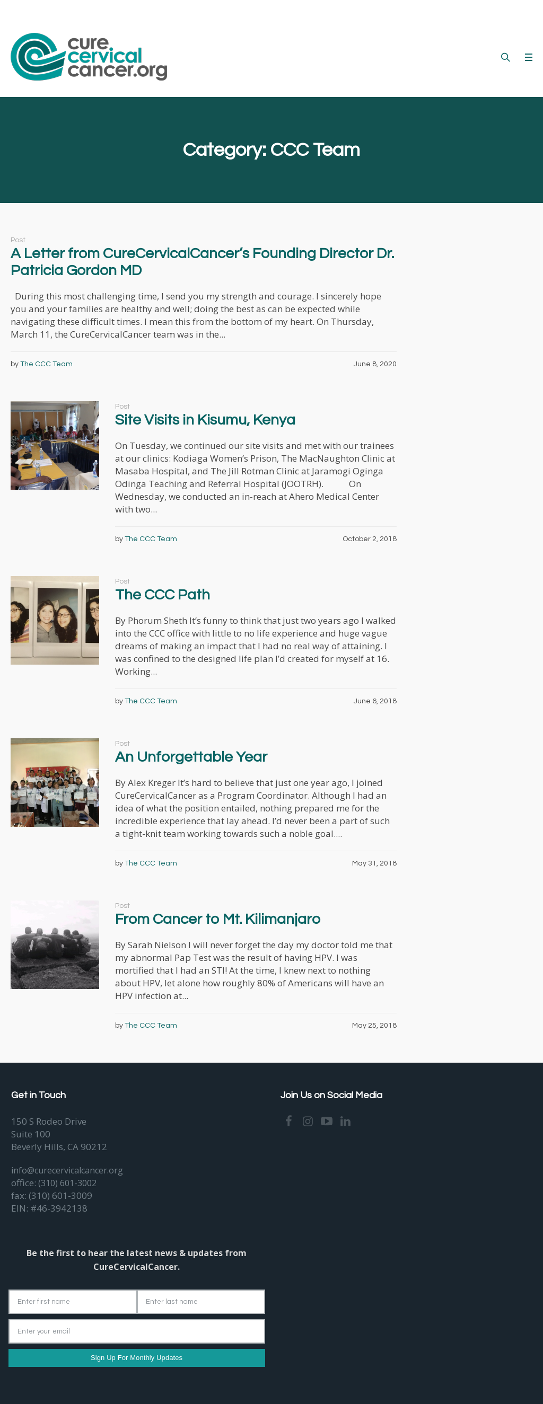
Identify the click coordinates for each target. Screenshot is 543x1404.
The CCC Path (162, 595)
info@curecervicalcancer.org (67, 1170)
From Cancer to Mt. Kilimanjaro (217, 919)
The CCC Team (46, 364)
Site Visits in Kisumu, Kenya (205, 420)
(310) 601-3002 (67, 1183)
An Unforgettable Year (191, 757)
